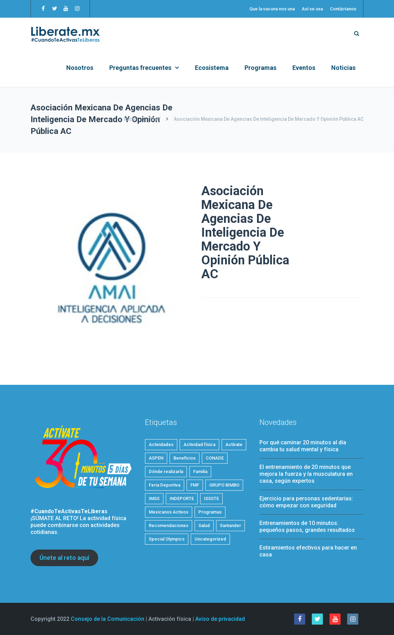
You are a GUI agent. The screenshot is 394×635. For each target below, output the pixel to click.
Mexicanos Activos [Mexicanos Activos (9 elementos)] (168, 512)
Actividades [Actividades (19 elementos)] (161, 444)
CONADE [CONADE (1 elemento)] (215, 458)
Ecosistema (212, 67)
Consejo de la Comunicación (107, 619)
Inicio (131, 119)
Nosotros (79, 67)
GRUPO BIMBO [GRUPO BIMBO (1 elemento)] (224, 485)
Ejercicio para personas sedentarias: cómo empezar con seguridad (306, 502)
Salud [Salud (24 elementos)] (204, 525)
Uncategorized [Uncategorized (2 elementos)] (210, 539)
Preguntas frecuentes (140, 67)
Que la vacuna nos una (272, 8)
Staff (155, 119)
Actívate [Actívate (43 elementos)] (233, 444)
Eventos (303, 67)
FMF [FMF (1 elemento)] (194, 485)
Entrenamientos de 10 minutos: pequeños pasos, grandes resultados (307, 526)
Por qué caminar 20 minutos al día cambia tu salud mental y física (302, 446)
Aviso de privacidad (220, 619)
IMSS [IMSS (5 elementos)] (154, 498)
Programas (260, 67)
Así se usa (312, 8)
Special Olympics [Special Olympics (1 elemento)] (167, 539)
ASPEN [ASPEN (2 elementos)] (156, 458)
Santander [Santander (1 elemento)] (230, 525)
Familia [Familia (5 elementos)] (200, 471)
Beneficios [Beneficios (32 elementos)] (184, 458)
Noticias (343, 67)
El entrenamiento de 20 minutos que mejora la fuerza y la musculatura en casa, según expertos (306, 474)
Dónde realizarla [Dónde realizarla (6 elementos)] (166, 471)
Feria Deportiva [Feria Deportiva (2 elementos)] (164, 485)
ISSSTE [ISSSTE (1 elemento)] (211, 498)
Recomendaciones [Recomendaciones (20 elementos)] (168, 525)
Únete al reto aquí (64, 557)
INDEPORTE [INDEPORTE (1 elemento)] (182, 498)
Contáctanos (343, 8)
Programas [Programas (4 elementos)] (210, 512)
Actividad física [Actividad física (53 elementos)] (199, 444)
